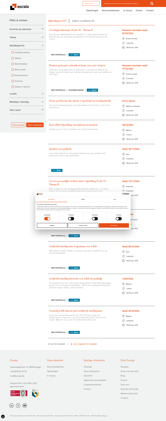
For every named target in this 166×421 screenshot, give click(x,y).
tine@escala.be (17, 375)
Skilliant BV (31, 416)
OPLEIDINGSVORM (17, 45)
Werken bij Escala (129, 393)
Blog (123, 375)
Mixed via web (20, 70)
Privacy (87, 389)
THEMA (13, 37)
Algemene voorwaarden (95, 380)
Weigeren (52, 225)
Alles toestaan (114, 225)
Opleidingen (92, 10)
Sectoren (88, 375)
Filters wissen (18, 125)
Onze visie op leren (130, 371)
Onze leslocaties (92, 371)
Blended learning (21, 75)
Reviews (125, 366)
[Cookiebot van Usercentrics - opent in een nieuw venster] (120, 194)
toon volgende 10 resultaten (85, 344)
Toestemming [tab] (51, 199)
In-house (127, 10)
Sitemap (88, 366)
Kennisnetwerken (111, 10)
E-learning (19, 81)
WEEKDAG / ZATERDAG (19, 101)
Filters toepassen (35, 125)
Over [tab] (115, 199)
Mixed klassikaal (21, 64)
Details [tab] (83, 199)
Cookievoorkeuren (92, 384)
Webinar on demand (22, 87)
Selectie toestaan (83, 225)
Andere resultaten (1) (83, 20)
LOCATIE (13, 93)
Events (139, 10)
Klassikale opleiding (22, 52)
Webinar (18, 58)
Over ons (125, 384)
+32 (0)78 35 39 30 (18, 371)
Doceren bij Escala (129, 389)
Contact (150, 10)
